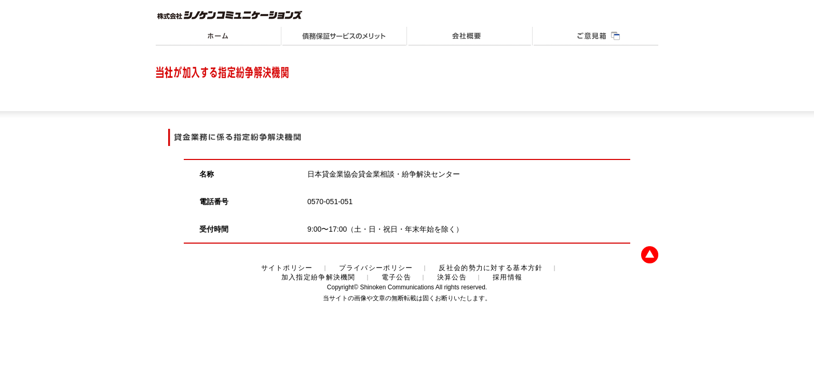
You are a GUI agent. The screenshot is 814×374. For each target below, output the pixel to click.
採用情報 (507, 277)
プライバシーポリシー (376, 268)
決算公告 (452, 277)
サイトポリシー (287, 268)
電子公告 (396, 277)
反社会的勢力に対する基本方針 (490, 268)
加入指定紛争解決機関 (318, 277)
